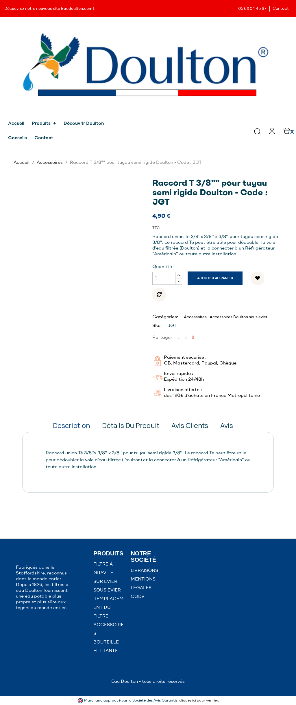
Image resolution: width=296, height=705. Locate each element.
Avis (226, 425)
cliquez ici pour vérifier (198, 700)
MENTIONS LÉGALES (143, 583)
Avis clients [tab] (189, 425)
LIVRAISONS (144, 570)
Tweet (186, 337)
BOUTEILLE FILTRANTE (106, 646)
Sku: (157, 325)
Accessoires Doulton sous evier (238, 317)
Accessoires (195, 317)
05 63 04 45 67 (252, 9)
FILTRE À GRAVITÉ (103, 568)
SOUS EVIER (107, 590)
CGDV (138, 596)
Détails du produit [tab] (130, 425)
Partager (179, 337)
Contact (281, 9)
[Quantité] (163, 278)
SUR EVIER (105, 581)
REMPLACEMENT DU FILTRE (108, 608)
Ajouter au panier (215, 278)
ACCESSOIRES (108, 629)
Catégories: (165, 317)
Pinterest (193, 337)
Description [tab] (71, 425)
